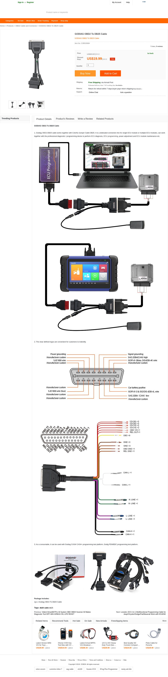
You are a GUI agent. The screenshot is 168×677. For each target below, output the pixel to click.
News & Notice (53, 660)
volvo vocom (40, 669)
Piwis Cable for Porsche (151, 644)
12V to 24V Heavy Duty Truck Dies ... (109, 644)
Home (3, 20)
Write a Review (85, 119)
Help (128, 2)
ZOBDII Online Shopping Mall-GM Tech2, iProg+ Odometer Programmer (22, 12)
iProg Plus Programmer (109, 669)
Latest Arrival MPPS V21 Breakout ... (87, 644)
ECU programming (111, 136)
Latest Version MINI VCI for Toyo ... (43, 644)
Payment (54, 21)
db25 (51, 608)
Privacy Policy (82, 660)
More (164, 621)
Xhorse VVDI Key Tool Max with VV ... (65, 644)
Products (10, 26)
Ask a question (126, 92)
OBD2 (44, 126)
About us (108, 660)
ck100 (80, 669)
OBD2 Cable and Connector (26, 26)
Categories (10, 21)
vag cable (69, 669)
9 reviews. (159, 46)
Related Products (105, 119)
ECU (93, 136)
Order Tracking (43, 21)
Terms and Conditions (96, 660)
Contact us (117, 660)
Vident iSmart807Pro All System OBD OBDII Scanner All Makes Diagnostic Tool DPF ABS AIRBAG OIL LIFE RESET (62, 613)
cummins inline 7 (55, 669)
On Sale (21, 21)
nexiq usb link (126, 669)
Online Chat (93, 92)
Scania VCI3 (91, 669)
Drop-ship (64, 21)
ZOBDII (83, 664)
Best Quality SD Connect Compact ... (132, 644)
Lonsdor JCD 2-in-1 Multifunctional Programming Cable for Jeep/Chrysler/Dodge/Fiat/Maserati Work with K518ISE (143, 613)
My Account (116, 2)
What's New (30, 21)
